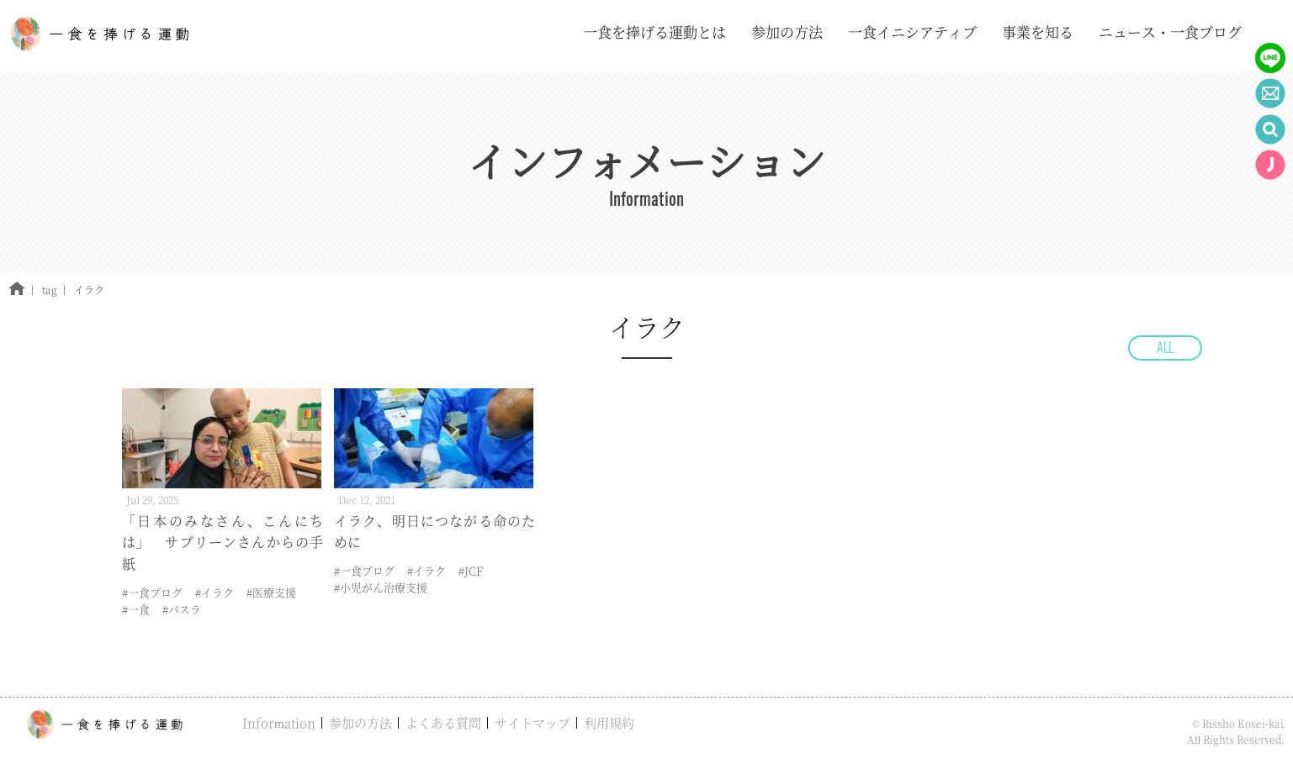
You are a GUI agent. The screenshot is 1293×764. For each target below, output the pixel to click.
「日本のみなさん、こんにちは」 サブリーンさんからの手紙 (222, 542)
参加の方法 (360, 722)
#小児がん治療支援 (380, 587)
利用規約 (609, 722)
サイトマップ (532, 722)
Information (278, 722)
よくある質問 (443, 722)
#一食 (136, 609)
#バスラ (181, 609)
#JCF (470, 570)
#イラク (214, 592)
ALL (1165, 347)
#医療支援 (271, 592)
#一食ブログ (152, 592)
